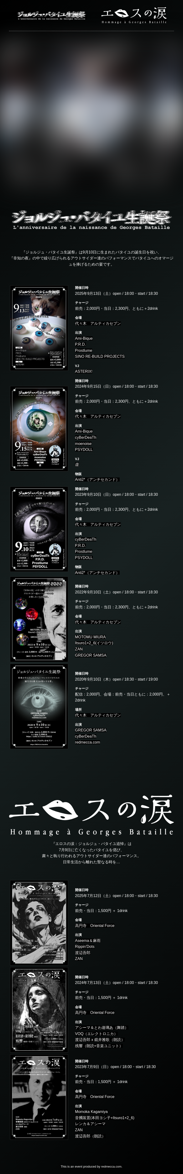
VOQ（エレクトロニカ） (96, 1034)
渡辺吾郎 (82, 953)
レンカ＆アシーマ (90, 1124)
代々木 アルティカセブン (98, 323)
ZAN (79, 649)
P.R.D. (80, 344)
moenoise (83, 444)
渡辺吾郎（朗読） (90, 1136)
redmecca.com (87, 742)
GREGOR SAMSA (91, 655)
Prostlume (83, 350)
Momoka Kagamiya (91, 1112)
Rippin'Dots (84, 947)
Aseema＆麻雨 (88, 941)
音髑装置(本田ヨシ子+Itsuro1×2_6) (104, 1118)
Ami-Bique (84, 338)
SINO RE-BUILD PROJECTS (100, 356)
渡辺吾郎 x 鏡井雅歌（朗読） (100, 1040)
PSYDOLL (84, 450)
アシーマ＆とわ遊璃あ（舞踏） (101, 1028)
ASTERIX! (83, 371)
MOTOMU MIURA (90, 637)
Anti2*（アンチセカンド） (97, 479)
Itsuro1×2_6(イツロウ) (94, 643)
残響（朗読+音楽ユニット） (99, 1046)
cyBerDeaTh (85, 437)
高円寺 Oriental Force (94, 926)
